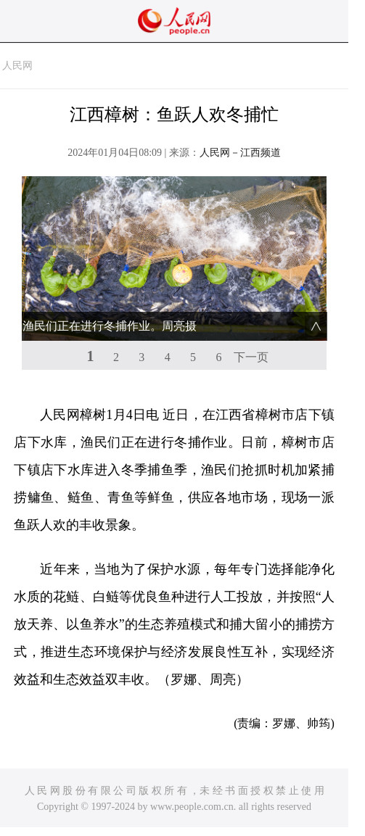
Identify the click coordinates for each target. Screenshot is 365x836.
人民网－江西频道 (240, 152)
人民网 (17, 65)
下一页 (251, 357)
